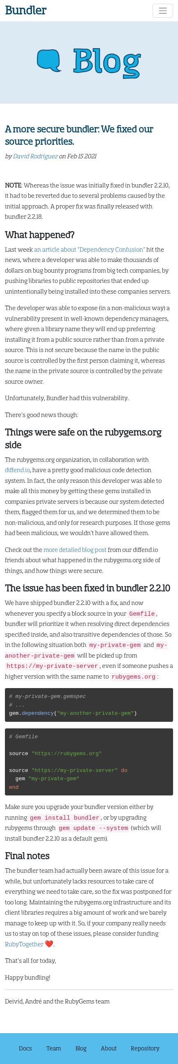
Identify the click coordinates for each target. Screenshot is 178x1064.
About (108, 1048)
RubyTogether (24, 944)
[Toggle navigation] (163, 11)
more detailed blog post (75, 550)
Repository (145, 1048)
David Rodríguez (35, 156)
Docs (25, 1048)
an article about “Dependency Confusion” (89, 249)
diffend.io (17, 470)
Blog (81, 1048)
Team (53, 1048)
